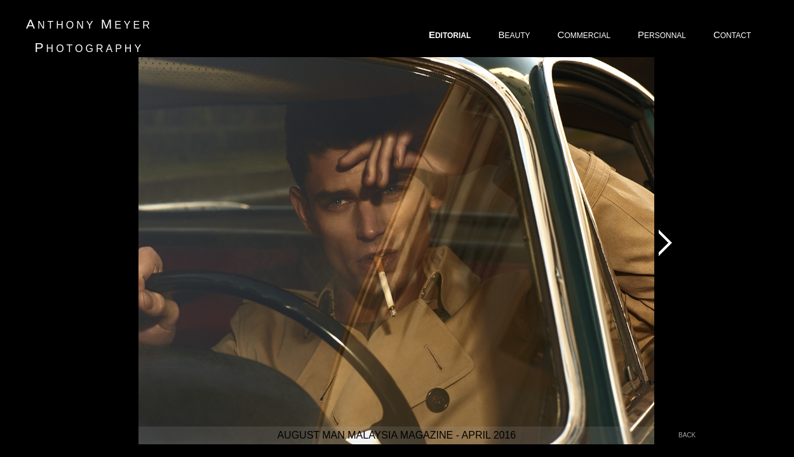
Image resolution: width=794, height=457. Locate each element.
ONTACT (733, 34)
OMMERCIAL (585, 34)
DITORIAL (451, 34)
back (687, 435)
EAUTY (515, 34)
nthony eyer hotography (89, 36)
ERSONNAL (663, 34)
